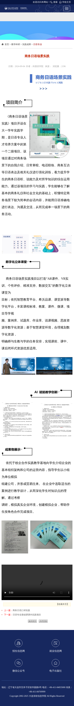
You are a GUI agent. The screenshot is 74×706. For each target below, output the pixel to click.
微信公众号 (18, 665)
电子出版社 (55, 665)
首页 (7, 44)
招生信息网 (18, 645)
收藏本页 (62, 604)
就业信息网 (55, 645)
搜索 (55, 2)
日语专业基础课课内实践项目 (27, 615)
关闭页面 (43, 621)
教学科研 (15, 44)
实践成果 (26, 44)
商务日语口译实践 (21, 610)
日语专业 (37, 44)
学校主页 (66, 2)
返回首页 (32, 621)
